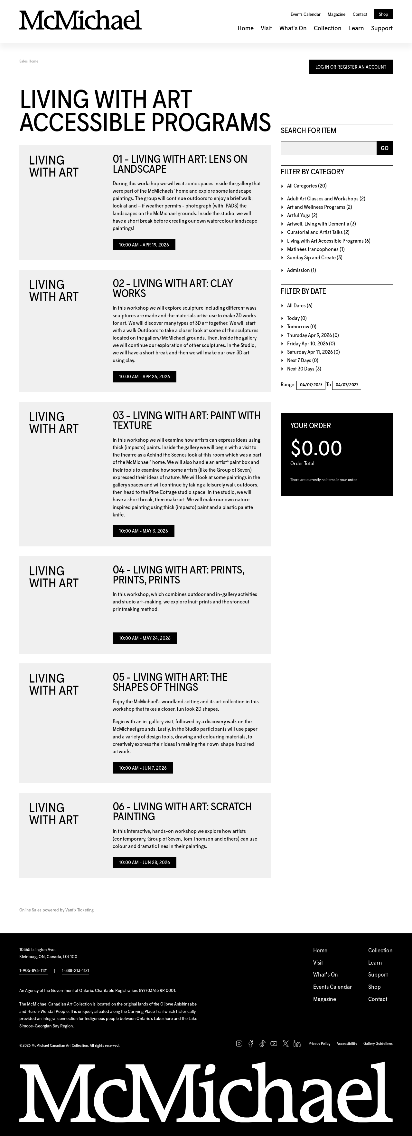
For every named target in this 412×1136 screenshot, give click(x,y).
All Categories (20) (307, 186)
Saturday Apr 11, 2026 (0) (313, 352)
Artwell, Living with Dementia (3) (321, 224)
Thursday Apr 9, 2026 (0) (313, 335)
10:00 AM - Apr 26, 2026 (144, 377)
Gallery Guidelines (378, 1043)
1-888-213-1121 (75, 970)
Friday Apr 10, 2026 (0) (311, 344)
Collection (328, 28)
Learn (356, 28)
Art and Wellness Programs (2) (319, 207)
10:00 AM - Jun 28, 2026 (144, 863)
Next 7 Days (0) (302, 360)
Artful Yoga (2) (302, 215)
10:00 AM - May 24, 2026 (145, 638)
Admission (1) (301, 270)
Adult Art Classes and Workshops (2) (326, 199)
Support (382, 28)
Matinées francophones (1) (316, 249)
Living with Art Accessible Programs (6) (328, 241)
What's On (293, 28)
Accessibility (347, 1043)
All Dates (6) (300, 305)
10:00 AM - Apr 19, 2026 (144, 245)
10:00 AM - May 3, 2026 (143, 531)
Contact (360, 14)
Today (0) (297, 318)
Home (246, 28)
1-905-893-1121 (33, 970)
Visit (266, 28)
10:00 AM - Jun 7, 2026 (143, 768)
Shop (383, 14)
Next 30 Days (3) (304, 369)
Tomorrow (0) (301, 326)
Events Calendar (306, 14)
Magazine (336, 14)
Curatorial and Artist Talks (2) (318, 232)
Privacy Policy (319, 1043)
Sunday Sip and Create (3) (314, 257)
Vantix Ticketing (79, 910)
